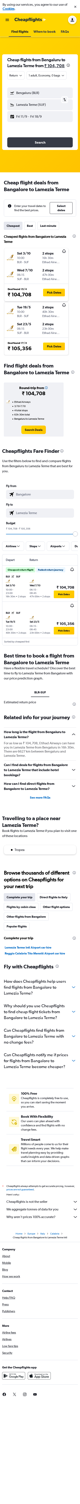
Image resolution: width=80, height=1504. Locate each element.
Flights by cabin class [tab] (21, 907)
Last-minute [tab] (48, 225)
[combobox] (16, 75)
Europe (31, 1233)
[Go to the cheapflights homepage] (30, 20)
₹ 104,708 (54, 65)
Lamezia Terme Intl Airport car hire (28, 947)
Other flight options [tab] (56, 907)
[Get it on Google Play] (13, 1376)
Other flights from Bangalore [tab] (26, 916)
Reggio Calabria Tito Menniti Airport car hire (35, 953)
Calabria (54, 1233)
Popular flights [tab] (17, 926)
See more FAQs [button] (40, 797)
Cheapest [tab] (13, 225)
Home (19, 1233)
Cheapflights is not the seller (42, 1201)
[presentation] (68, 65)
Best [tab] (30, 225)
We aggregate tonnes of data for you (42, 1209)
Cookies (9, 9)
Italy (42, 1233)
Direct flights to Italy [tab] (54, 897)
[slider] (75, 533)
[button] (75, 6)
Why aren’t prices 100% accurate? (42, 1217)
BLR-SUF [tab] (40, 692)
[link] (33, 430)
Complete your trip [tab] (19, 897)
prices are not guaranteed (20, 1189)
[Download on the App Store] (39, 1376)
